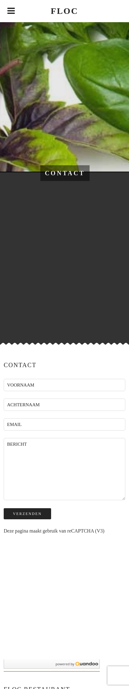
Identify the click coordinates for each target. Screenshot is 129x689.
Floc (65, 11)
